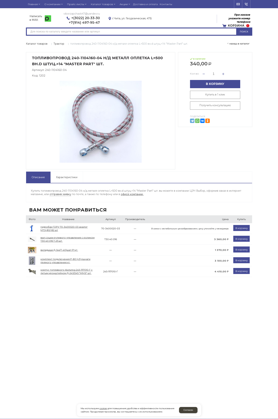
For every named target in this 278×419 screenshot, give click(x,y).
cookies (103, 408)
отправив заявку (60, 194)
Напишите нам (238, 4)
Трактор (58, 43)
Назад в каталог (239, 43)
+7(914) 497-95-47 (84, 23)
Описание (38, 177)
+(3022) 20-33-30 (85, 18)
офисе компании (132, 194)
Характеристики (66, 177)
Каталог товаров (36, 43)
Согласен (188, 410)
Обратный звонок (246, 4)
